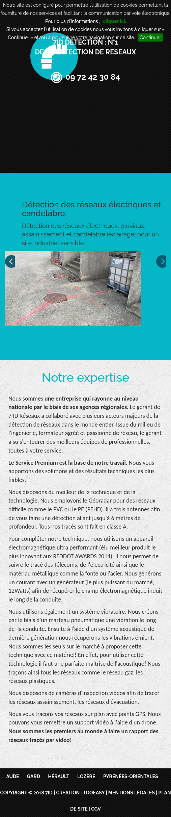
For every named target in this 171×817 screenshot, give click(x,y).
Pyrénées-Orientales (130, 776)
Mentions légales (131, 792)
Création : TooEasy (80, 792)
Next (161, 261)
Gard (33, 776)
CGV (96, 809)
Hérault (58, 776)
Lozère (86, 776)
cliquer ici (114, 21)
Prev (10, 261)
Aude (12, 776)
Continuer (150, 37)
